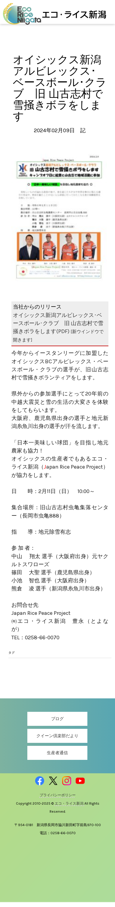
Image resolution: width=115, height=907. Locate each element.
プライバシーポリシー (58, 795)
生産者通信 (57, 752)
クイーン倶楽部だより (57, 735)
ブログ (57, 718)
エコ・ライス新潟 (69, 803)
